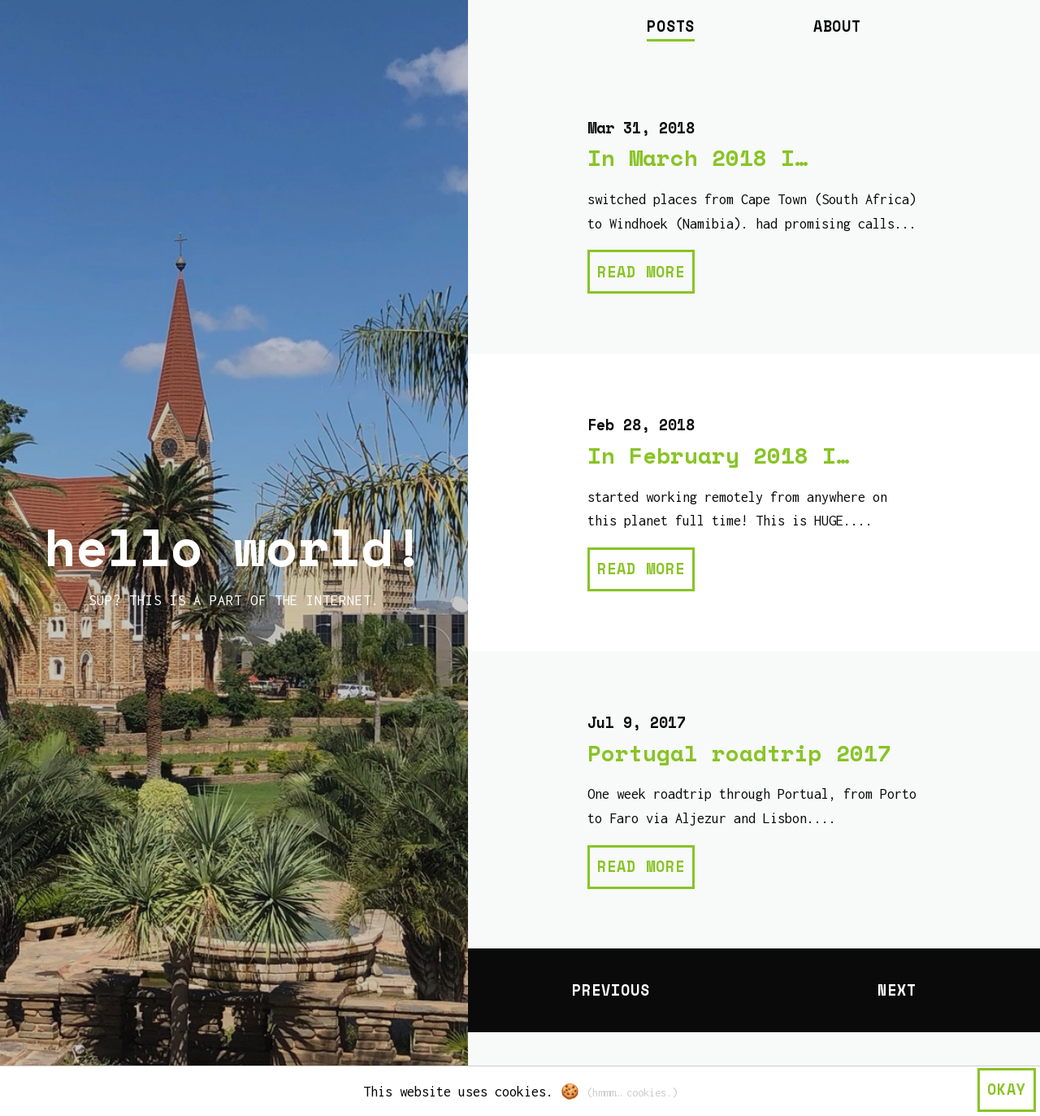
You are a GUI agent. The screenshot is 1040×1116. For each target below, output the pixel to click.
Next (897, 990)
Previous (610, 990)
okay (1006, 1089)
